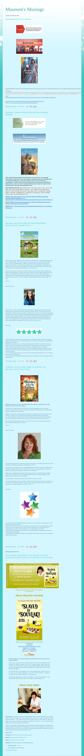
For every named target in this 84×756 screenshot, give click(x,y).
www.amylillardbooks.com (27, 484)
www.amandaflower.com (35, 320)
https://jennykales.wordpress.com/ (18, 737)
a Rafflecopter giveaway (11, 750)
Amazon (7, 425)
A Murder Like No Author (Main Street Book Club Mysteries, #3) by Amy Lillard (25, 368)
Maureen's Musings (24, 9)
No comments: (21, 106)
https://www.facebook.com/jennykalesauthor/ (21, 735)
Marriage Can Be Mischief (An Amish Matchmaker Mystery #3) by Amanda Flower (25, 224)
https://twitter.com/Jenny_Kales (17, 740)
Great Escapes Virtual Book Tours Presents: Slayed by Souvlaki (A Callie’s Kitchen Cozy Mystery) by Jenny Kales (29, 556)
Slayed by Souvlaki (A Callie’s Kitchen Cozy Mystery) (29, 642)
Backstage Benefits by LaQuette (18, 19)
